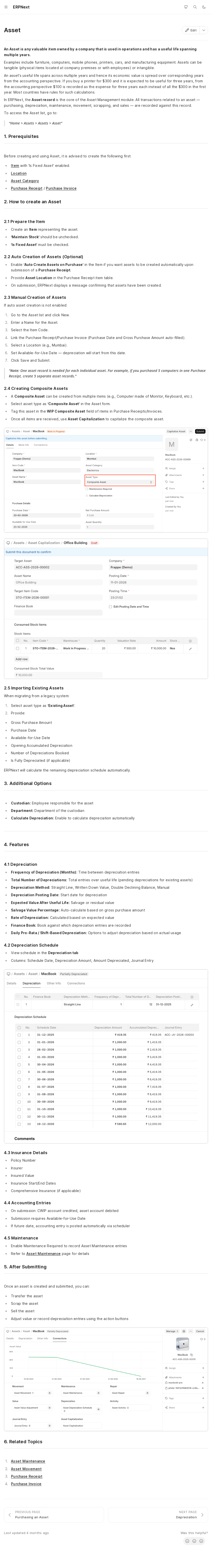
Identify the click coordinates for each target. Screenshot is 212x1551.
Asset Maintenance (43, 1253)
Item (15, 165)
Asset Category (25, 181)
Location (18, 173)
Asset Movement (26, 1469)
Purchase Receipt (26, 188)
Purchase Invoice (61, 188)
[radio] (187, 1541)
